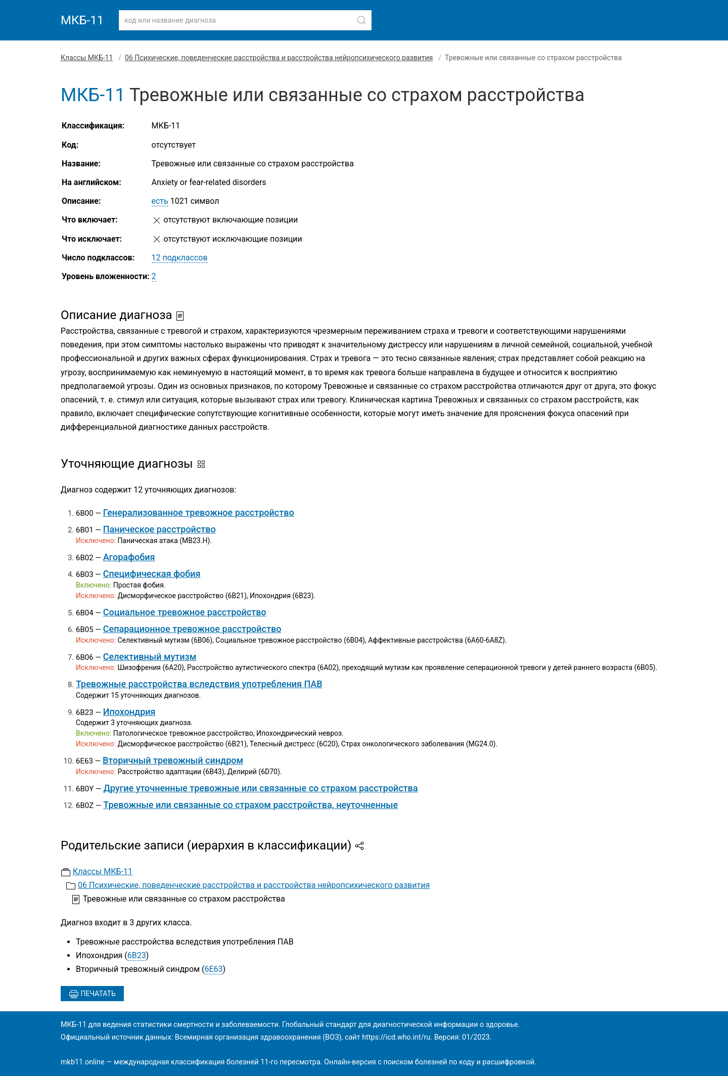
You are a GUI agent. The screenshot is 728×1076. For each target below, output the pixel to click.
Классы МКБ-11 (87, 58)
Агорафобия (129, 557)
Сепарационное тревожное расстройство (192, 628)
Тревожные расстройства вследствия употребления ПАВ (199, 684)
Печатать (92, 994)
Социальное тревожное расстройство (184, 612)
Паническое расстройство (159, 529)
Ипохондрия (129, 711)
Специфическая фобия (152, 573)
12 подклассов (180, 257)
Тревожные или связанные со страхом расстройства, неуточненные (250, 804)
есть (160, 201)
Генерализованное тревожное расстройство (198, 512)
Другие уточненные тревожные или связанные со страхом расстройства (260, 788)
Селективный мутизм (150, 656)
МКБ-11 (82, 20)
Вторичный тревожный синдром (173, 760)
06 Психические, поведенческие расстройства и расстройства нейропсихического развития (279, 58)
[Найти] (361, 20)
